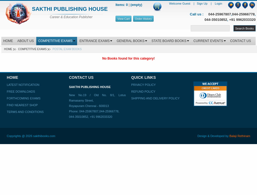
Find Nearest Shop (22, 105)
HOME (8, 41)
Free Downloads (21, 91)
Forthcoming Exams (23, 98)
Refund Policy (143, 91)
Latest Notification (23, 84)
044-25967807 (219, 14)
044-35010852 (216, 20)
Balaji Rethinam (239, 136)
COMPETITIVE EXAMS (56, 41)
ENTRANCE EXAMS (96, 41)
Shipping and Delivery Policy (155, 98)
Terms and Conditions (25, 111)
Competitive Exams (32, 49)
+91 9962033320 (242, 20)
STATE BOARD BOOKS (170, 41)
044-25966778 (243, 14)
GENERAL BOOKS (132, 41)
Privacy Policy (143, 84)
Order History (143, 18)
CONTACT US (240, 41)
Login (218, 3)
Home (8, 49)
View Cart (123, 18)
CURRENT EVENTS (209, 41)
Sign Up (202, 3)
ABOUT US (25, 41)
